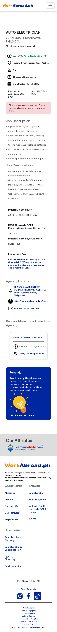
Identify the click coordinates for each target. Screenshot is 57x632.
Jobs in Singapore (28, 611)
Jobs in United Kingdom (28, 619)
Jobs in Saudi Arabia (28, 622)
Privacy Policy (39, 627)
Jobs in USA (28, 624)
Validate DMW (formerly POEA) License (38, 508)
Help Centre (11, 519)
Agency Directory (10, 558)
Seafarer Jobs (13, 566)
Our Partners (12, 512)
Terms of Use (27, 627)
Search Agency (37, 499)
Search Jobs (36, 493)
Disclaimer (16, 627)
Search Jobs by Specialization (13, 548)
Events (32, 518)
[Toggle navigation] (50, 5)
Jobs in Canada (28, 613)
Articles (9, 499)
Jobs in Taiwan (28, 616)
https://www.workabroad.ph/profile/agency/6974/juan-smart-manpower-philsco (31, 301)
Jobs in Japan (28, 608)
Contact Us (11, 506)
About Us (10, 493)
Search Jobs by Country (13, 539)
